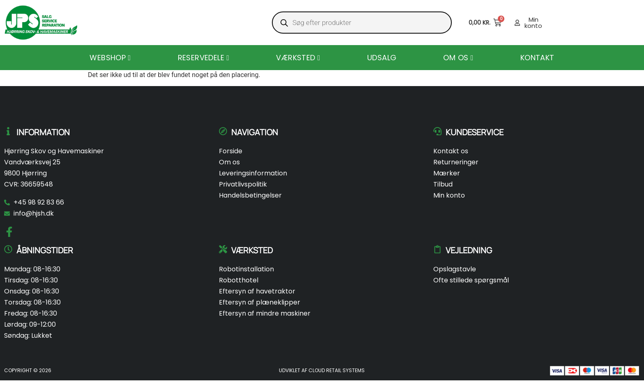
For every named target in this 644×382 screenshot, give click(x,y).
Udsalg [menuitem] (381, 57)
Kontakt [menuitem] (537, 57)
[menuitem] (110, 57)
